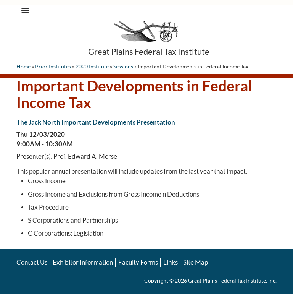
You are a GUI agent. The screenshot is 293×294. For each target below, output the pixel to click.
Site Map (195, 262)
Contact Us (31, 262)
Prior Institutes (53, 66)
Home (23, 66)
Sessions (123, 66)
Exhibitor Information (83, 262)
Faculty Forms (138, 262)
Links (170, 262)
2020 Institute (92, 66)
